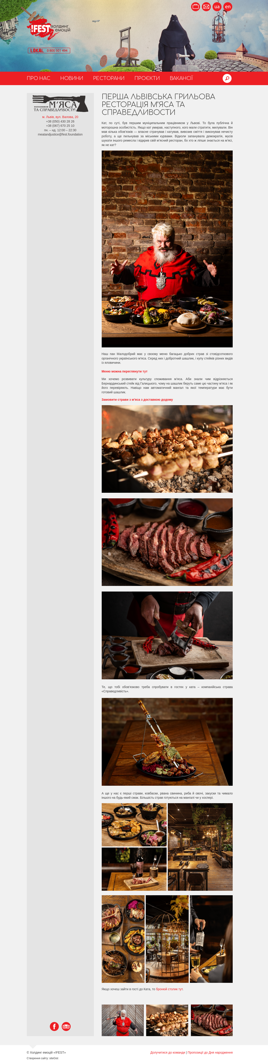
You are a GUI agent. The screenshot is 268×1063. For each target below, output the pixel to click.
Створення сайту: (38, 1058)
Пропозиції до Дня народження (210, 1052)
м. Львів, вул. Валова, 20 (60, 117)
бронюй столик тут (169, 989)
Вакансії (181, 78)
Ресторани (109, 78)
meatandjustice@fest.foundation (60, 134)
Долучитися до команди (167, 1052)
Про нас (38, 78)
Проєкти (147, 78)
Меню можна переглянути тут (125, 371)
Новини (71, 78)
